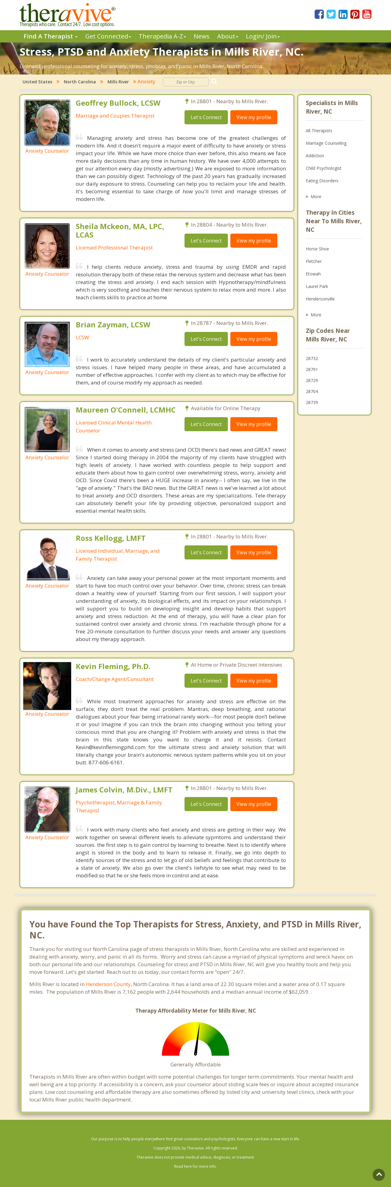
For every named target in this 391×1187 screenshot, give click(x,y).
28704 (312, 391)
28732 (312, 358)
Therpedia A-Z (162, 36)
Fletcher (314, 261)
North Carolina (80, 82)
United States (37, 82)
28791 (312, 369)
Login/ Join (263, 36)
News (202, 36)
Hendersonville (320, 299)
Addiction (315, 155)
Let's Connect (206, 117)
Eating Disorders (322, 181)
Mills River (118, 82)
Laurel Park (317, 286)
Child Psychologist (324, 168)
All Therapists (319, 130)
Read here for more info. (195, 1166)
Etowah (313, 274)
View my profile (253, 117)
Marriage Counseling (326, 143)
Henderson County (108, 984)
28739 (312, 402)
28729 (312, 380)
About (227, 36)
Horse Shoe (317, 249)
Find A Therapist (51, 36)
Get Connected (108, 36)
